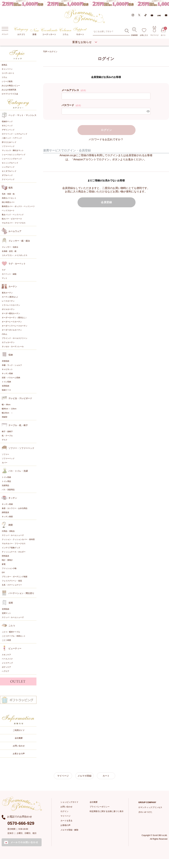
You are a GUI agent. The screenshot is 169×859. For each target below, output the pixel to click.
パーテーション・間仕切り (21, 593)
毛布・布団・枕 (8, 194)
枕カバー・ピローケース (12, 219)
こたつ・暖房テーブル (11, 632)
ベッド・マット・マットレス (22, 115)
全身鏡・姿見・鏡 (9, 251)
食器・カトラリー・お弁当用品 (14, 508)
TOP (45, 51)
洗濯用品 (5, 485)
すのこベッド (7, 126)
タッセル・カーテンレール (13, 346)
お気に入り (144, 32)
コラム (65, 32)
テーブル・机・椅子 (18, 425)
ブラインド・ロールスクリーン (14, 338)
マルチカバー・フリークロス (14, 223)
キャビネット (7, 369)
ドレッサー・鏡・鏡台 (19, 241)
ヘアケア (5, 671)
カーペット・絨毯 (9, 274)
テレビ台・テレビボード (20, 398)
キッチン (12, 498)
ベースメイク (7, 659)
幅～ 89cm (6, 405)
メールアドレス (74, 90)
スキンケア (6, 655)
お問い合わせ (19, 746)
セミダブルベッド (9, 171)
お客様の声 (65, 825)
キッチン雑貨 (7, 517)
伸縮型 (4, 417)
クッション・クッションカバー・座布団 (18, 539)
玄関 (10, 603)
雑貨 (10, 525)
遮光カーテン (7, 293)
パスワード (71, 105)
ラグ (3, 270)
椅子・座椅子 (7, 431)
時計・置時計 (7, 560)
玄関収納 (5, 386)
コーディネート (49, 32)
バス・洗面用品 (8, 490)
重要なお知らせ (82, 42)
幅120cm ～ (7, 413)
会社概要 (19, 738)
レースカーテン (8, 301)
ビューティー (14, 648)
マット (4, 278)
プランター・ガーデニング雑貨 (14, 577)
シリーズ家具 (7, 81)
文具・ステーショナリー (12, 585)
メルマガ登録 (84, 775)
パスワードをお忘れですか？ (106, 139)
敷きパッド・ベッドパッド (13, 215)
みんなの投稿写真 (9, 90)
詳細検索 (134, 31)
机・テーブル (7, 436)
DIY (3, 572)
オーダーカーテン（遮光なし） (14, 317)
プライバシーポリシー (100, 807)
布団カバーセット (9, 198)
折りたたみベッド (9, 142)
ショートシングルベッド (12, 159)
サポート (80, 31)
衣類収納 (5, 361)
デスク (4, 440)
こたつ (11, 625)
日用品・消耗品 (8, 531)
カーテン (12, 286)
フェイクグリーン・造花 (12, 581)
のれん (4, 334)
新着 (34, 32)
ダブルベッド (7, 175)
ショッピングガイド (69, 802)
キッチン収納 (7, 373)
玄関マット (6, 613)
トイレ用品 (6, 481)
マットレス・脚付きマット (13, 150)
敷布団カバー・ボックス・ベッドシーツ (18, 206)
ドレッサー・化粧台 (10, 247)
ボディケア (6, 667)
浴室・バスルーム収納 (11, 378)
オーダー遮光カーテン (11, 313)
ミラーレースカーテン (11, 305)
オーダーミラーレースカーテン (14, 326)
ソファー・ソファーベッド (21, 448)
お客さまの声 (19, 753)
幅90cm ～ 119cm (9, 409)
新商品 (4, 65)
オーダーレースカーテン (12, 322)
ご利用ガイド (19, 730)
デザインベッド (8, 130)
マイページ (154, 31)
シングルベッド (8, 167)
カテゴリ (21, 31)
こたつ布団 (6, 640)
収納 (10, 355)
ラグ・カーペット (17, 263)
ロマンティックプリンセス (150, 807)
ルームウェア (14, 231)
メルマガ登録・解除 (69, 830)
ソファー (5, 454)
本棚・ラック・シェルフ (12, 365)
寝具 (10, 187)
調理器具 (5, 512)
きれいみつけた (145, 812)
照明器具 (5, 556)
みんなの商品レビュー (11, 86)
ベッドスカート (8, 210)
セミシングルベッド (10, 163)
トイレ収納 (6, 382)
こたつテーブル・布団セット (14, 636)
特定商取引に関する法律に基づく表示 (106, 811)
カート (163, 31)
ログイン (64, 811)
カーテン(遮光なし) (10, 297)
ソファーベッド (8, 146)
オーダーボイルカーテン (12, 330)
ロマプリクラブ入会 (10, 94)
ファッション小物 (9, 568)
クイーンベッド (8, 179)
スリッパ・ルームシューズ (13, 535)
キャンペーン (7, 69)
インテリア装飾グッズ (11, 548)
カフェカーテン (8, 342)
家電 (3, 564)
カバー (4, 463)
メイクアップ (7, 663)
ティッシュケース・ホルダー (14, 552)
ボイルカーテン (8, 309)
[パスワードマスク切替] (148, 111)
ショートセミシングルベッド (14, 155)
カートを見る (66, 820)
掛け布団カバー (8, 202)
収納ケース (6, 390)
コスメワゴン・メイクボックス (14, 255)
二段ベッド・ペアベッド (12, 138)
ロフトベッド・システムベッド (14, 134)
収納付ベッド (7, 121)
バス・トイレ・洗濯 (18, 471)
